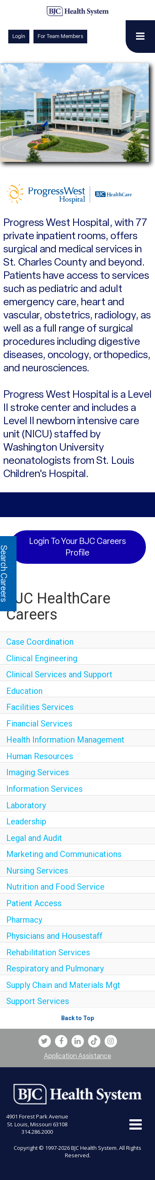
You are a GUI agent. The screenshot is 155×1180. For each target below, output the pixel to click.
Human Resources (39, 756)
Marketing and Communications (64, 854)
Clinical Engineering (41, 658)
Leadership (26, 821)
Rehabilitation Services (48, 952)
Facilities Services (40, 707)
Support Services (37, 1001)
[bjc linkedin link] (78, 1041)
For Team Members (60, 36)
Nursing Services (37, 871)
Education (24, 691)
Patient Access (34, 903)
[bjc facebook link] (61, 1041)
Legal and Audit (34, 838)
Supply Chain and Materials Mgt (63, 985)
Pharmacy (24, 920)
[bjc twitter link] (44, 1041)
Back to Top (77, 1018)
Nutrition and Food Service (55, 887)
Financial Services (39, 724)
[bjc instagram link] (111, 1041)
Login (18, 36)
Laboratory (26, 805)
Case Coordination (40, 642)
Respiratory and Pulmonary (55, 968)
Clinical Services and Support (59, 674)
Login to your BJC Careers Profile (77, 547)
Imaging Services (37, 772)
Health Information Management (65, 740)
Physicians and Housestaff (54, 936)
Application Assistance (77, 1056)
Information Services (44, 789)
